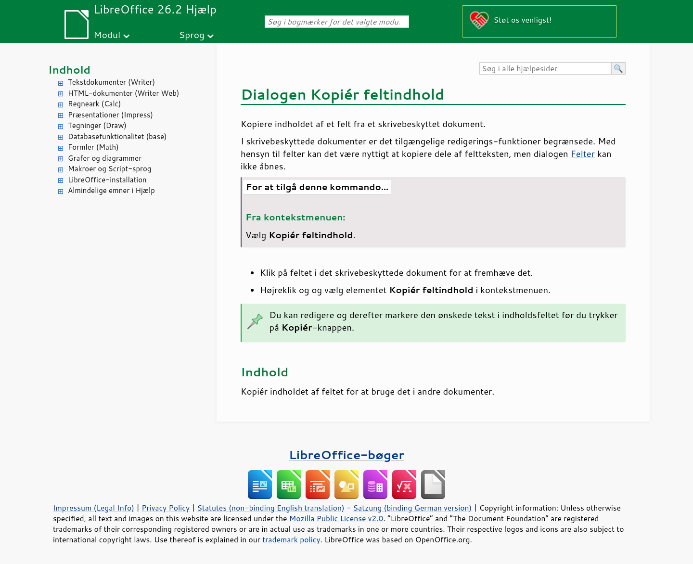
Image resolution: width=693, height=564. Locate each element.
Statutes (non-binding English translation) (270, 507)
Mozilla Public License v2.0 (336, 518)
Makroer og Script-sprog (109, 169)
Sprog (192, 34)
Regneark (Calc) (94, 104)
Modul (106, 34)
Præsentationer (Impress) (110, 115)
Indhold (69, 69)
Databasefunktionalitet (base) (117, 136)
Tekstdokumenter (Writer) (111, 82)
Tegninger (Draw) (97, 125)
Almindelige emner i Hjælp (111, 190)
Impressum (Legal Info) (93, 507)
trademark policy (291, 539)
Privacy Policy (165, 507)
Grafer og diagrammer (104, 158)
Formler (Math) (93, 147)
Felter (583, 153)
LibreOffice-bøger (346, 454)
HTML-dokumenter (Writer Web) (123, 93)
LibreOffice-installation (107, 180)
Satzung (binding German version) (412, 507)
